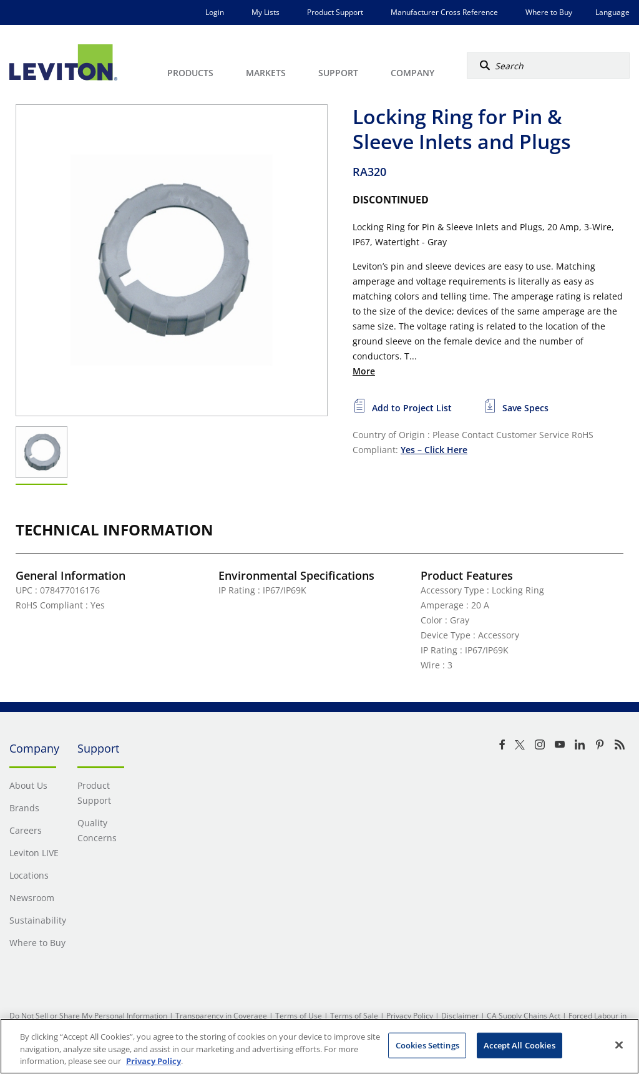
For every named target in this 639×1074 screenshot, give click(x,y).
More (364, 371)
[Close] (619, 1044)
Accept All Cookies (519, 1044)
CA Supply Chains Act (523, 1015)
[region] (319, 1046)
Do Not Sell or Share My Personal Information (88, 1015)
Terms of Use (298, 1015)
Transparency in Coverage (221, 1015)
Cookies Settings (427, 1044)
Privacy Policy (409, 1015)
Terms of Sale (354, 1015)
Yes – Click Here (434, 450)
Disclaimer (460, 1015)
